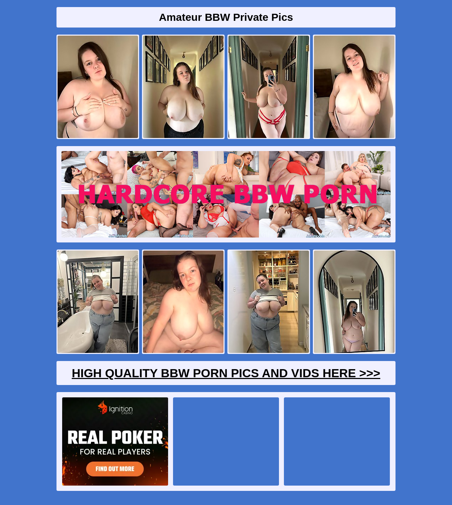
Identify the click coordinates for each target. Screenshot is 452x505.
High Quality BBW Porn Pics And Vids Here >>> (226, 373)
